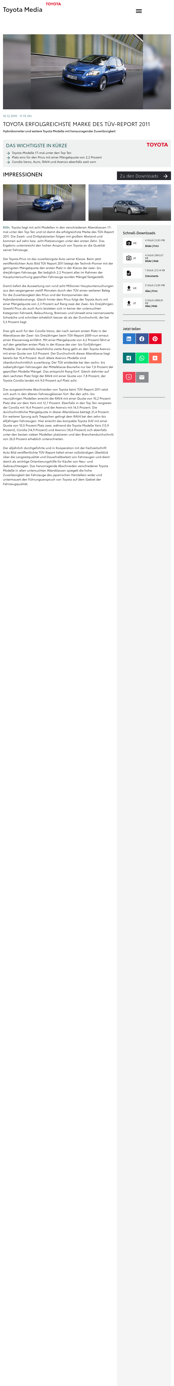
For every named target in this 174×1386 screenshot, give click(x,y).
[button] (129, 340)
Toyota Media (23, 9)
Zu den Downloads (145, 175)
